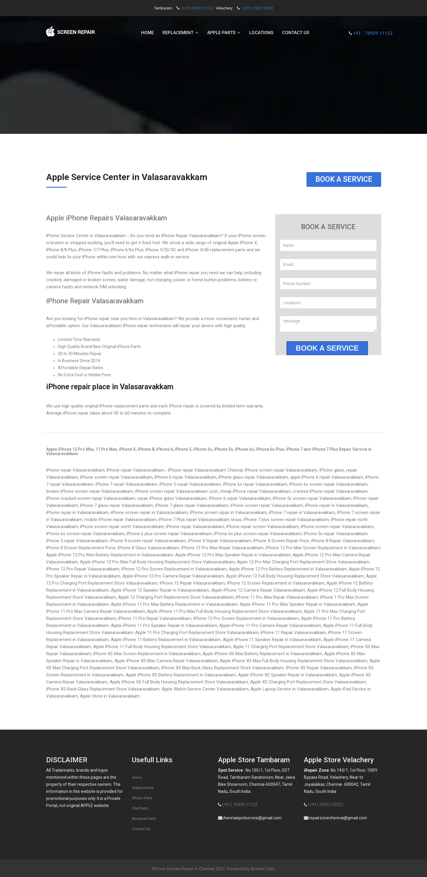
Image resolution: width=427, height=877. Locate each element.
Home (147, 32)
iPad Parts (140, 808)
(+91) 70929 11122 (197, 8)
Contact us (295, 32)
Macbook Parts (144, 819)
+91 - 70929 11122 (373, 33)
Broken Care (263, 868)
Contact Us (141, 829)
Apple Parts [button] (223, 32)
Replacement (143, 788)
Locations (261, 32)
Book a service (327, 348)
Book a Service (343, 179)
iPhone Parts (142, 798)
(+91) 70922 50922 (257, 8)
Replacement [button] (180, 32)
